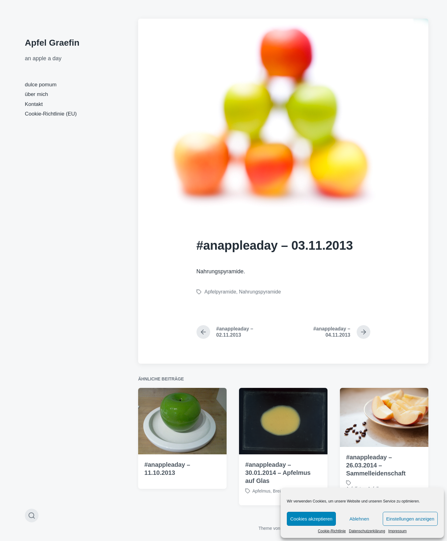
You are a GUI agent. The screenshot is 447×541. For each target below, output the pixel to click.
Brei (277, 500)
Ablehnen (359, 518)
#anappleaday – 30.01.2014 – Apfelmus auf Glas (278, 482)
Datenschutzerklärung (367, 531)
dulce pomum (40, 85)
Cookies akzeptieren (311, 518)
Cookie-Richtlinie (332, 531)
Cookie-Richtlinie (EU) (51, 114)
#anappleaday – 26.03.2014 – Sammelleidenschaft (376, 475)
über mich (36, 94)
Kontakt (34, 104)
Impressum (397, 531)
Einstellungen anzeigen (410, 518)
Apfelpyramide (220, 291)
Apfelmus (261, 500)
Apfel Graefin (52, 43)
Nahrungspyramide (260, 291)
